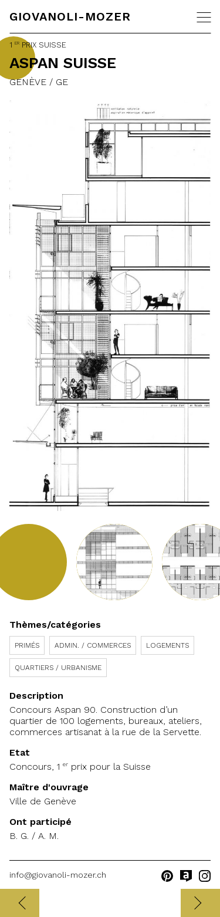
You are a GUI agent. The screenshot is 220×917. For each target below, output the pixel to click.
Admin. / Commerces (93, 645)
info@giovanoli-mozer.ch (57, 874)
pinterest (167, 876)
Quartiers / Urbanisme (58, 668)
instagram (205, 876)
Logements (167, 645)
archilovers (186, 876)
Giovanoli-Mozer (70, 16)
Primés (27, 645)
